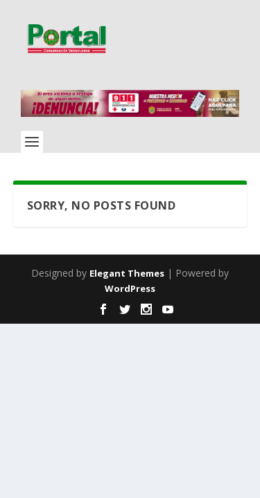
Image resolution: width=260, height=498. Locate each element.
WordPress (130, 288)
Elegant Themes (126, 273)
